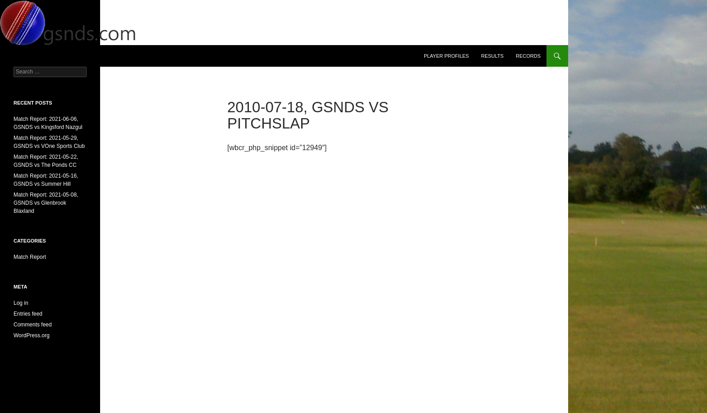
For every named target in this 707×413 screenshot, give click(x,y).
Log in (21, 303)
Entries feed (28, 314)
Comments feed (33, 324)
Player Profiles (446, 56)
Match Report (30, 257)
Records (528, 56)
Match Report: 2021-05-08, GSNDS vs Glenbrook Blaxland (46, 203)
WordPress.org (32, 335)
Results (492, 56)
